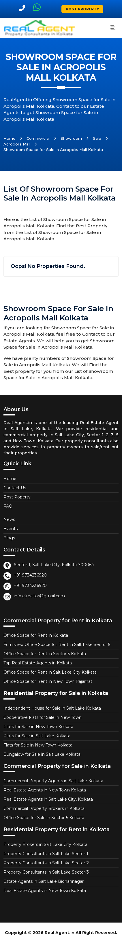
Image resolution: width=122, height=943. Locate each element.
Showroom (71, 138)
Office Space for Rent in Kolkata (35, 635)
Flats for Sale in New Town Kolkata (37, 745)
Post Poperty (17, 497)
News (9, 519)
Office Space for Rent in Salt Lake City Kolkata (50, 672)
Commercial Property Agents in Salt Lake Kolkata (53, 780)
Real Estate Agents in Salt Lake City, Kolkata (48, 799)
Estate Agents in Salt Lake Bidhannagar (43, 881)
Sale (97, 138)
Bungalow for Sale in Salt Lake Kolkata (41, 754)
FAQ (7, 506)
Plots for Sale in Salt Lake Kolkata (36, 735)
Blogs (9, 538)
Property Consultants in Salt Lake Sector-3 (46, 872)
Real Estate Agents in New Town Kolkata (44, 790)
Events (10, 528)
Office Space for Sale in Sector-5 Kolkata (43, 817)
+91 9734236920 (30, 575)
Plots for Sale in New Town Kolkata (38, 726)
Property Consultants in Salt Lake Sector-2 (46, 862)
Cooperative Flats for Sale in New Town (42, 717)
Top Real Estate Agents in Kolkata (37, 663)
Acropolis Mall (16, 144)
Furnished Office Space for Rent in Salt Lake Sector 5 (56, 644)
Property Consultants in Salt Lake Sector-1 (45, 853)
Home (9, 138)
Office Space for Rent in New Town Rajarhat (47, 681)
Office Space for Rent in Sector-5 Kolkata (44, 653)
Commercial (38, 138)
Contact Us (14, 487)
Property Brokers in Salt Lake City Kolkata (45, 844)
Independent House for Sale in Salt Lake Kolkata (52, 708)
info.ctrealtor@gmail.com (39, 595)
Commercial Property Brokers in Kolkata (44, 808)
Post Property (82, 9)
